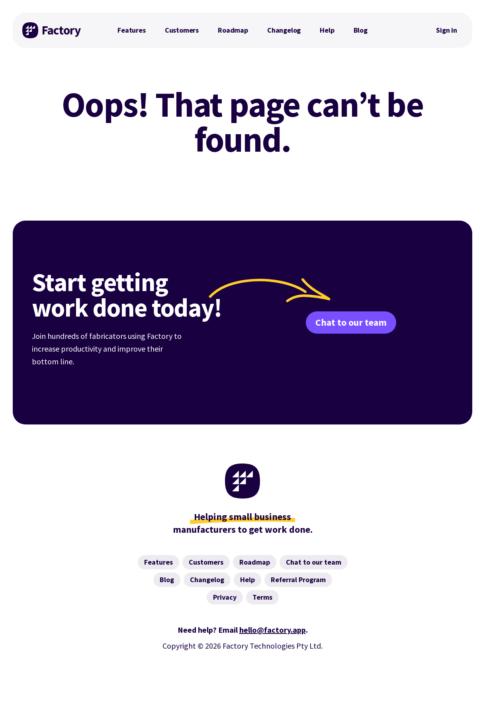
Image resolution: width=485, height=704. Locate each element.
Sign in (446, 30)
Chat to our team (351, 322)
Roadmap (233, 30)
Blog (361, 30)
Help (327, 30)
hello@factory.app (272, 630)
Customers (182, 30)
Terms (262, 597)
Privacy (225, 597)
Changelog (284, 30)
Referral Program (298, 579)
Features (131, 30)
